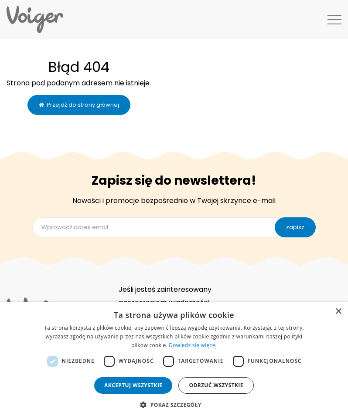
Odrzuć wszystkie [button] (216, 385)
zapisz (295, 227)
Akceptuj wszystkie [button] (133, 385)
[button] (174, 404)
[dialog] (174, 360)
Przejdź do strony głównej (79, 105)
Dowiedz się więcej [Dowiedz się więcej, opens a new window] (193, 345)
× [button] (338, 311)
